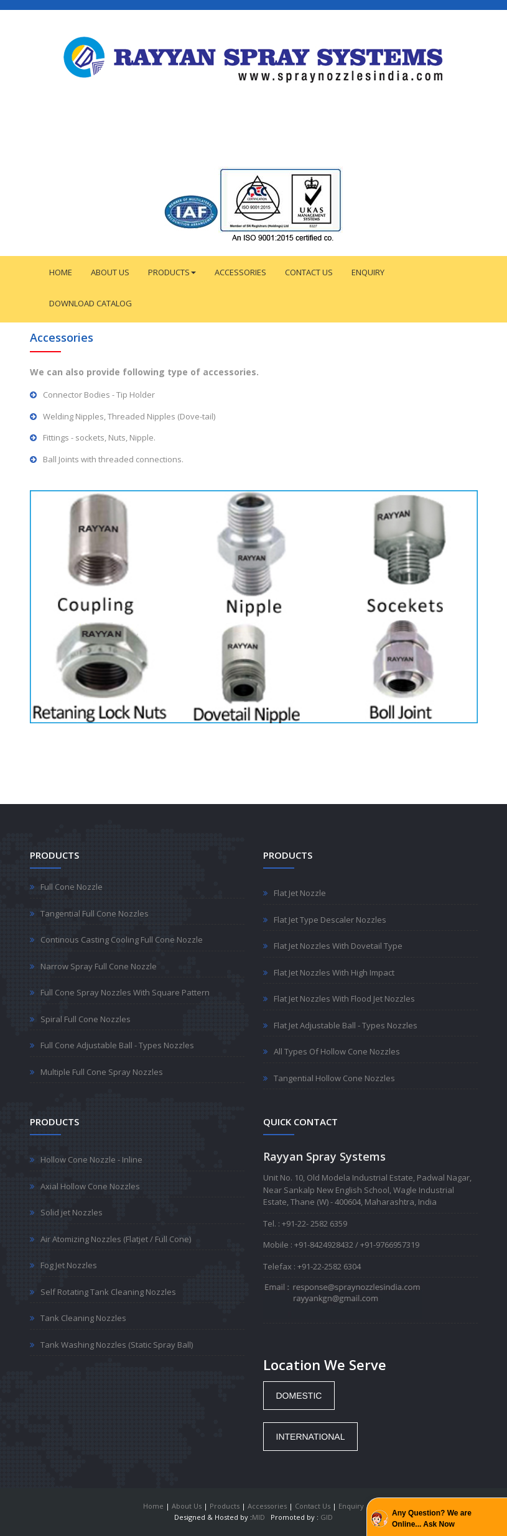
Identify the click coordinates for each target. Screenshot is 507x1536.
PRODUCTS (172, 272)
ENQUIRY (367, 272)
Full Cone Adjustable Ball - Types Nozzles (117, 1045)
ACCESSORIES (240, 272)
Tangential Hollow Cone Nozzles (334, 1078)
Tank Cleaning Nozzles (83, 1317)
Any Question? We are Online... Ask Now (432, 1519)
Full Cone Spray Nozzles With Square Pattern (125, 992)
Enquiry (351, 1506)
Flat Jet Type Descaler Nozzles (330, 919)
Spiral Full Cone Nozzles (85, 1019)
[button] (299, 1395)
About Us (187, 1506)
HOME (60, 272)
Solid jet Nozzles (71, 1212)
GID (326, 1517)
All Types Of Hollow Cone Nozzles (337, 1051)
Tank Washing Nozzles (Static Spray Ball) (116, 1344)
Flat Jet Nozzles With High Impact (334, 972)
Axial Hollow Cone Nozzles (90, 1186)
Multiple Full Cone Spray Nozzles (101, 1071)
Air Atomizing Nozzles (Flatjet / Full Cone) (115, 1239)
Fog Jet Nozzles (68, 1265)
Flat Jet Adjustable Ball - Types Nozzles (345, 1025)
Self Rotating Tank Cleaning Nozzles (108, 1291)
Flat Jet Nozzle (300, 892)
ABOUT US (110, 272)
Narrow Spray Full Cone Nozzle (98, 966)
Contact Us (312, 1506)
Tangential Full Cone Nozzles (94, 913)
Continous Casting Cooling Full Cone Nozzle (121, 939)
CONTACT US (309, 272)
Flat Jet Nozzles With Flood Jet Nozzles (344, 998)
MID (258, 1517)
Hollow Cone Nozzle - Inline (91, 1159)
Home (153, 1506)
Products (225, 1506)
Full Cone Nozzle (71, 886)
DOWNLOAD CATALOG (90, 303)
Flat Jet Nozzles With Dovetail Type (338, 945)
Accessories (267, 1506)
